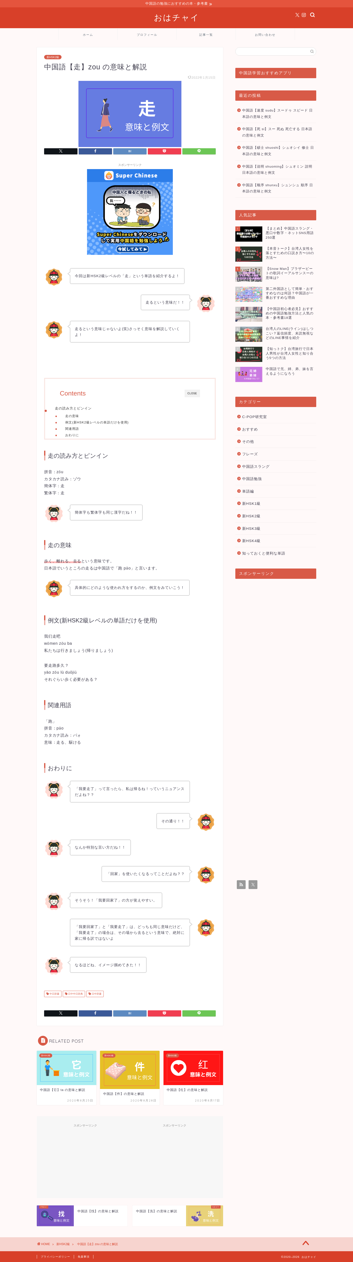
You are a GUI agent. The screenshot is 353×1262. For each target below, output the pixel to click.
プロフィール (147, 35)
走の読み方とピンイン (73, 409)
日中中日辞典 (75, 998)
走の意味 (72, 417)
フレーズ (250, 455)
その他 (248, 442)
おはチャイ (176, 18)
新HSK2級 (53, 57)
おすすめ (250, 430)
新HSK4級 (251, 541)
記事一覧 (206, 35)
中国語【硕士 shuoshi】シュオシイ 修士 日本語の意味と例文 (278, 152)
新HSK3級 (251, 529)
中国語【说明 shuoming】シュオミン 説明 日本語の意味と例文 (277, 170)
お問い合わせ (265, 35)
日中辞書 (96, 998)
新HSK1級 (251, 504)
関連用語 (72, 429)
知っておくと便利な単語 (263, 554)
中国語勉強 (252, 479)
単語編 (248, 492)
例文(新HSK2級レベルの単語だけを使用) (96, 423)
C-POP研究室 (254, 417)
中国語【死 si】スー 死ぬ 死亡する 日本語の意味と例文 (277, 133)
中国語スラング (256, 467)
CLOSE (192, 394)
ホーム (88, 35)
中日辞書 (54, 998)
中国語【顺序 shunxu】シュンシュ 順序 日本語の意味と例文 (277, 189)
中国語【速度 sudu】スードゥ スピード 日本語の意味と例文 (277, 114)
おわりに (72, 436)
